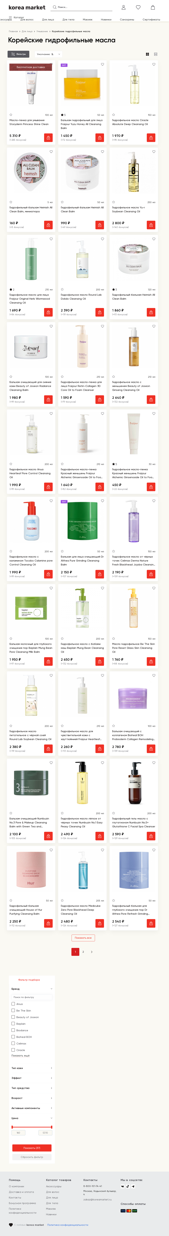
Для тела (68, 19)
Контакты (15, 1197)
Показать (29, 1148)
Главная (13, 31)
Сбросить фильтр (32, 1157)
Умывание (42, 31)
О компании (16, 1186)
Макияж (87, 19)
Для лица (48, 19)
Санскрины (127, 19)
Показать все (83, 937)
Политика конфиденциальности (67, 1224)
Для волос (27, 19)
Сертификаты (151, 19)
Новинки (106, 19)
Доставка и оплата (21, 1192)
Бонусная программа (22, 1203)
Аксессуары (54, 1186)
